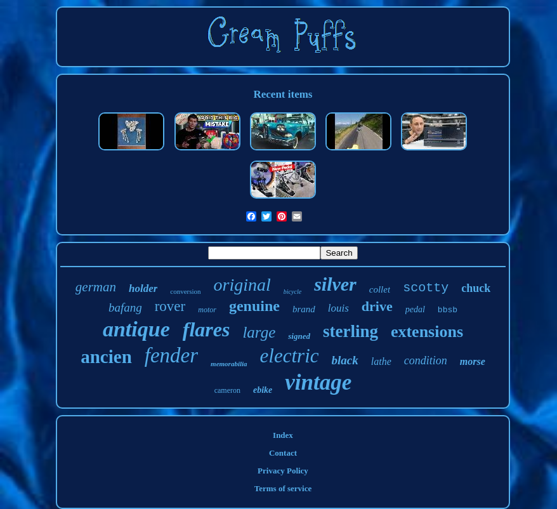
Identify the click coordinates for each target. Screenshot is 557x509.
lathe (381, 361)
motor (207, 309)
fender (171, 355)
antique (136, 329)
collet (379, 289)
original (242, 284)
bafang (125, 307)
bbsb (447, 310)
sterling (350, 331)
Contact (283, 453)
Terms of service (283, 488)
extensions (427, 331)
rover (170, 306)
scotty (426, 288)
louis (338, 308)
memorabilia (229, 363)
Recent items (282, 94)
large (258, 332)
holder (143, 288)
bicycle (292, 291)
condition (425, 360)
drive (377, 306)
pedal (415, 309)
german (95, 286)
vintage (318, 382)
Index (283, 435)
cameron (227, 390)
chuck (475, 288)
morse (472, 361)
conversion (185, 291)
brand (303, 309)
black (345, 360)
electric (289, 356)
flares (206, 329)
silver (335, 284)
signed (299, 336)
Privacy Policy (283, 470)
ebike (262, 390)
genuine (254, 306)
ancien (106, 357)
